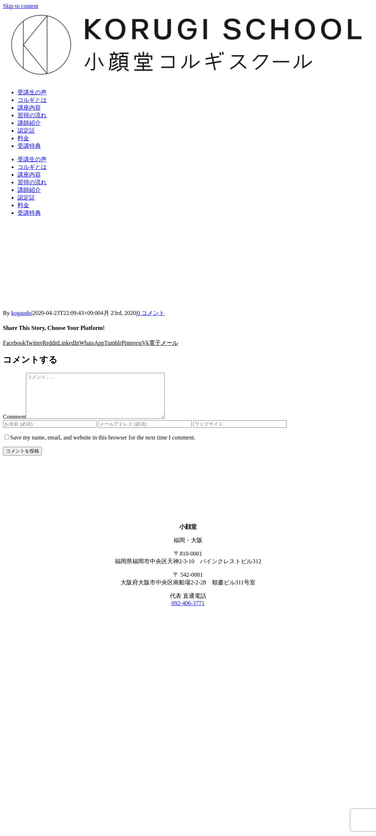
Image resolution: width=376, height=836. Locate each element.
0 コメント (151, 313)
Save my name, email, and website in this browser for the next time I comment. (102, 446)
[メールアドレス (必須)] (145, 433)
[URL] (240, 433)
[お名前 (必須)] (50, 433)
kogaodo (21, 313)
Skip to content (20, 6)
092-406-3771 (188, 612)
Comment (14, 425)
